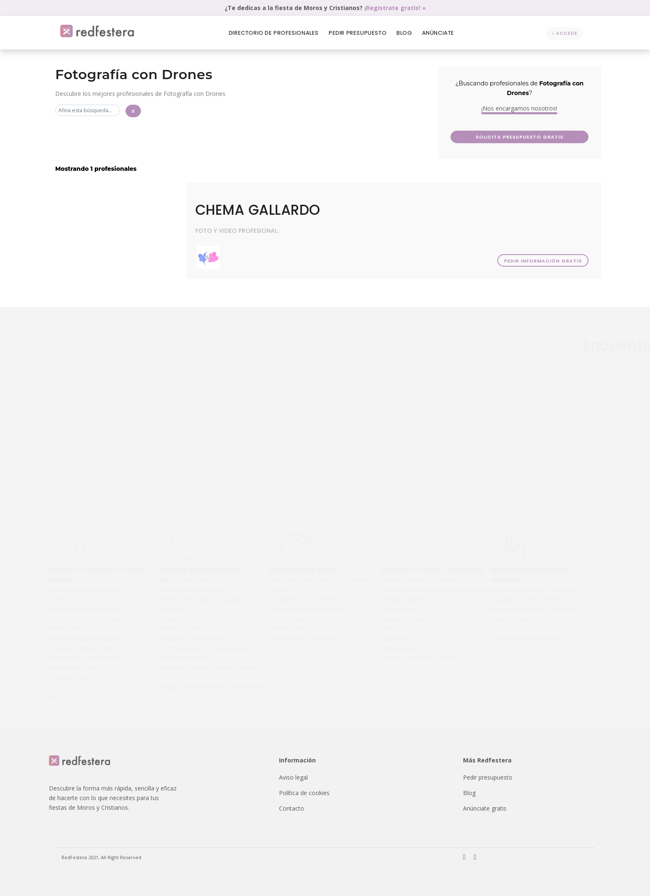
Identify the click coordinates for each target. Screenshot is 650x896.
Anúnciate (438, 33)
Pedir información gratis (542, 260)
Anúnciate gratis (485, 808)
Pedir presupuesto (357, 33)
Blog (404, 33)
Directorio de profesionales (274, 33)
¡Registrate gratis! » (395, 8)
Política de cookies (304, 793)
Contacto (291, 808)
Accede (565, 33)
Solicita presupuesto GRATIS (566, 137)
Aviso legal (293, 777)
